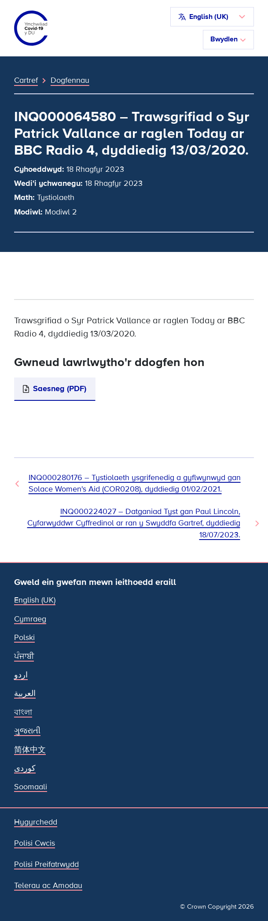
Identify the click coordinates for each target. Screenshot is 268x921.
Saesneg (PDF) (59, 388)
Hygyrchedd (35, 822)
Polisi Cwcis (34, 843)
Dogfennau (70, 80)
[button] (212, 16)
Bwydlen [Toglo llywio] (228, 39)
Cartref (26, 80)
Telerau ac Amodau (48, 885)
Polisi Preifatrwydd (46, 864)
